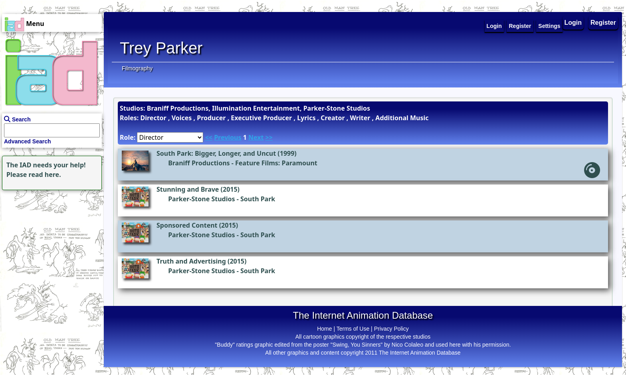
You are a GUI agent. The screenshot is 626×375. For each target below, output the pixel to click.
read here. (45, 174)
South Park (257, 198)
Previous (227, 137)
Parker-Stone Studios (201, 198)
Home (324, 328)
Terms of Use (353, 328)
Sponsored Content (187, 225)
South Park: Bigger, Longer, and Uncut (216, 153)
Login (573, 22)
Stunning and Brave (187, 189)
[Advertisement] (50, 242)
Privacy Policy (391, 328)
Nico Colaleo (407, 344)
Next (255, 137)
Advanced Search (27, 141)
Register (603, 22)
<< (208, 137)
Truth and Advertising (191, 261)
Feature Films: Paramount (276, 163)
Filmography (137, 68)
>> (269, 137)
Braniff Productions (199, 163)
